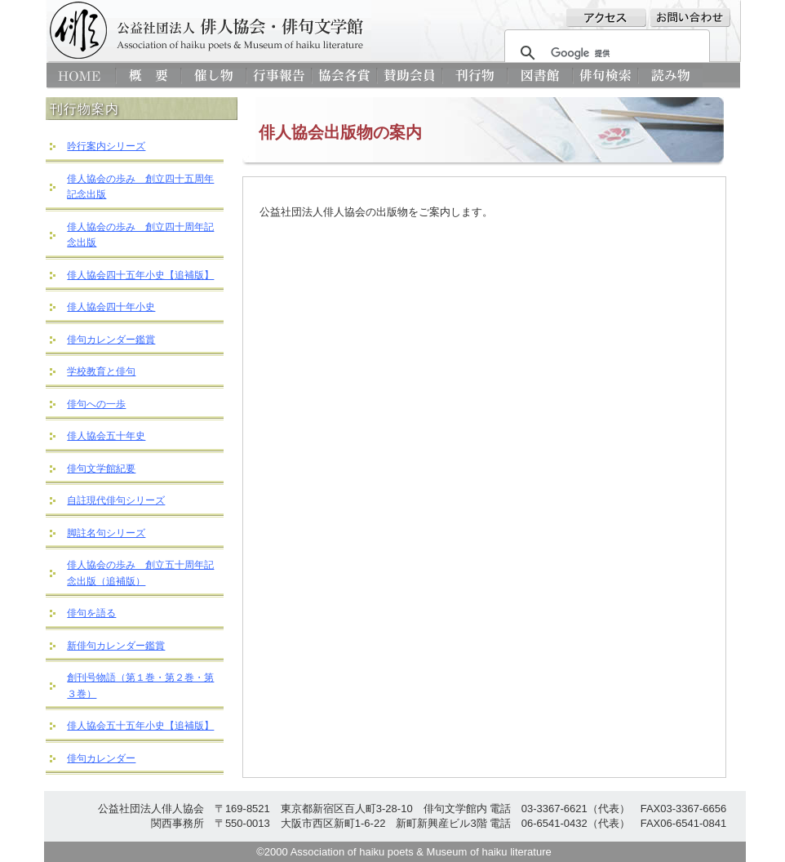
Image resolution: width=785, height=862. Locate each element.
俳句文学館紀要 (101, 468)
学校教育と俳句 (101, 371)
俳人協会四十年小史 (111, 307)
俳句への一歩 (96, 404)
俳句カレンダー (101, 758)
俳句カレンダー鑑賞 (111, 339)
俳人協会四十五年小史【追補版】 (140, 275)
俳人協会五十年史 (106, 436)
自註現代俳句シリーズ (116, 500)
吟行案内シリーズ (106, 146)
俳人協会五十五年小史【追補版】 (140, 725)
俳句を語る (91, 613)
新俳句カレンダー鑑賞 (116, 645)
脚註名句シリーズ (106, 533)
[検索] (605, 53)
